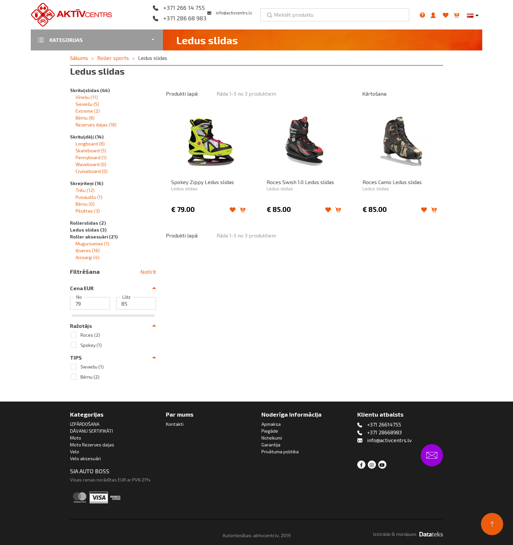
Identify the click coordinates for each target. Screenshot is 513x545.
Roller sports (113, 58)
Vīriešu (87, 97)
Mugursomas (92, 243)
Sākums (79, 58)
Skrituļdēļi (87, 137)
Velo (74, 451)
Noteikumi (271, 438)
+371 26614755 (384, 424)
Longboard (90, 143)
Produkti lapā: (182, 93)
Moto (75, 438)
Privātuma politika (280, 451)
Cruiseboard (92, 171)
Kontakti (175, 424)
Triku (85, 190)
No (79, 297)
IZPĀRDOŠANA (84, 424)
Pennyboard (91, 157)
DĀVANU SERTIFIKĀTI (91, 431)
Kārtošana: (374, 93)
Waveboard (91, 164)
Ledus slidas (152, 58)
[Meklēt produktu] (335, 15)
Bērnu (85, 118)
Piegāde (269, 431)
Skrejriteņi (86, 183)
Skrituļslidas (90, 90)
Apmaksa (271, 424)
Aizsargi (87, 257)
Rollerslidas (88, 223)
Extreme (88, 111)
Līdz (126, 297)
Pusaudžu (89, 197)
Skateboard (91, 150)
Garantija (270, 444)
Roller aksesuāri (94, 236)
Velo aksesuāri (85, 458)
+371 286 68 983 (184, 18)
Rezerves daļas (96, 124)
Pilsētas (88, 211)
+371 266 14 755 (184, 8)
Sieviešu (87, 104)
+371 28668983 (384, 432)
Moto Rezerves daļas (92, 444)
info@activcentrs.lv (234, 12)
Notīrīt (148, 272)
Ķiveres (88, 250)
